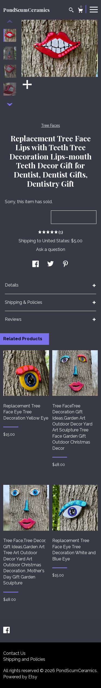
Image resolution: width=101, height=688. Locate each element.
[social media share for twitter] (50, 264)
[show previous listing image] (9, 21)
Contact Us (14, 653)
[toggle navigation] (94, 9)
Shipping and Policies (24, 659)
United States (55, 240)
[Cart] (80, 11)
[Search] (71, 10)
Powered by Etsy (20, 676)
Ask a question (50, 249)
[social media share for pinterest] (65, 264)
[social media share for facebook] (35, 264)
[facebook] (6, 630)
